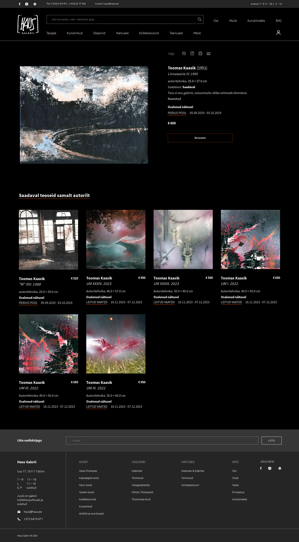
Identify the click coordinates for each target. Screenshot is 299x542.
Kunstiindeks (256, 20)
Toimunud (137, 478)
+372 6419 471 (33, 518)
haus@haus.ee (111, 3)
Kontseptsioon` (190, 485)
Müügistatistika (141, 485)
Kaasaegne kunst (89, 478)
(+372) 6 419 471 (59, 3)
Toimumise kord (141, 499)
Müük (233, 20)
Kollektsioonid (149, 33)
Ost (216, 20)
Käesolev (137, 471)
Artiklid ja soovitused (91, 513)
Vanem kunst (86, 492)
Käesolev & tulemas (192, 471)
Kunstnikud (75, 33)
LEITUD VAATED (96, 302)
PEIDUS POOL (177, 113)
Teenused (176, 33)
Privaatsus (238, 492)
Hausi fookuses (88, 471)
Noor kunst (85, 485)
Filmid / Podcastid (142, 492)
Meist (235, 485)
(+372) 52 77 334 (77, 3)
